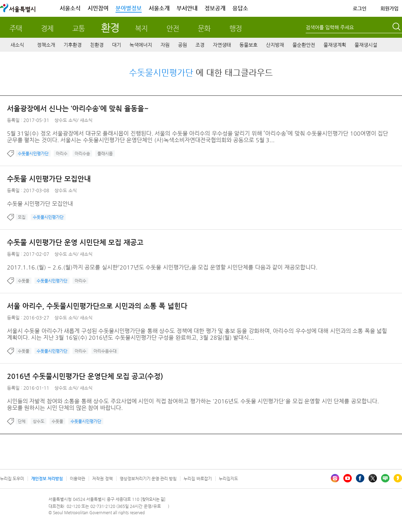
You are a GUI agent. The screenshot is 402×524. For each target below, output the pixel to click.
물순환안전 (303, 45)
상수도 (38, 421)
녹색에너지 (140, 45)
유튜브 (347, 478)
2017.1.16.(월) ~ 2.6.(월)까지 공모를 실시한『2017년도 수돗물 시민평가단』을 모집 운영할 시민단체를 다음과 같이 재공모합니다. (162, 267)
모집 (21, 217)
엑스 (372, 478)
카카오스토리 (398, 478)
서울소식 (70, 8)
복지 (141, 28)
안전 (172, 28)
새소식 (17, 45)
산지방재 (275, 45)
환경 (110, 27)
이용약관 (77, 478)
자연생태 (222, 45)
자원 (165, 45)
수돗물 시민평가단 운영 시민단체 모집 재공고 (75, 242)
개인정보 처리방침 (47, 478)
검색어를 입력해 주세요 (330, 27)
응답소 (240, 8)
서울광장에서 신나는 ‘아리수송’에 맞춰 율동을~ (78, 109)
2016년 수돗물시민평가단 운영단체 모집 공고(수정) (85, 376)
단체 (21, 421)
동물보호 (248, 45)
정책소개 (46, 45)
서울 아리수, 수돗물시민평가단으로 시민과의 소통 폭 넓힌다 (97, 306)
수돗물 (23, 280)
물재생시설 (366, 45)
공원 (182, 45)
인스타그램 (335, 478)
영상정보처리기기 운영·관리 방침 (148, 478)
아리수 (61, 153)
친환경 (97, 45)
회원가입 (389, 8)
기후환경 (73, 45)
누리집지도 (228, 478)
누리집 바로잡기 (197, 478)
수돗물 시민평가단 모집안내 (49, 179)
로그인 (359, 8)
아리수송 (82, 153)
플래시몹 (105, 153)
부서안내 (187, 8)
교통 (78, 28)
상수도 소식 (65, 120)
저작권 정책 (102, 478)
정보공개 (214, 8)
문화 (204, 28)
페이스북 (360, 478)
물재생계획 (334, 45)
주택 (15, 28)
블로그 (385, 478)
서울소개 (159, 8)
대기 (116, 45)
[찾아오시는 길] (153, 499)
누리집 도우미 (12, 478)
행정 (235, 28)
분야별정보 (129, 8)
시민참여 (98, 8)
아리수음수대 (105, 351)
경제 (47, 28)
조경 (199, 45)
